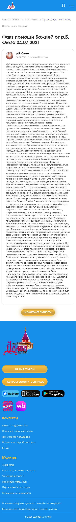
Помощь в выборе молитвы (17, 431)
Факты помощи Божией (26, 19)
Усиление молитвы (12, 476)
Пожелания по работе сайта (18, 442)
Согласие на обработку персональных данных (29, 509)
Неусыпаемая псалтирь (16, 487)
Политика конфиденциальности (20, 503)
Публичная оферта (50, 503)
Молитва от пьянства (38, 312)
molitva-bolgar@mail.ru (15, 426)
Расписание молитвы (14, 482)
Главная (6, 19)
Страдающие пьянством (56, 19)
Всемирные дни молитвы (16, 493)
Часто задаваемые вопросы (18, 470)
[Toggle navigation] (71, 6)
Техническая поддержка (16, 437)
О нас (5, 448)
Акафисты (8, 465)
